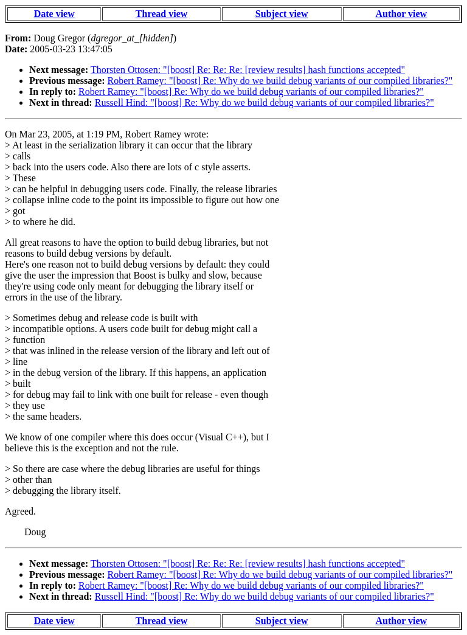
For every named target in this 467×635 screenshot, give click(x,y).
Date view (54, 14)
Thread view (161, 14)
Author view (401, 14)
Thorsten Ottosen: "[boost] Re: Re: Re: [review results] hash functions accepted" (248, 69)
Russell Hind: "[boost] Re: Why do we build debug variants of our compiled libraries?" (264, 102)
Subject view (281, 14)
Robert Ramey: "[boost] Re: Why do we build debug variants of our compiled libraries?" (280, 80)
